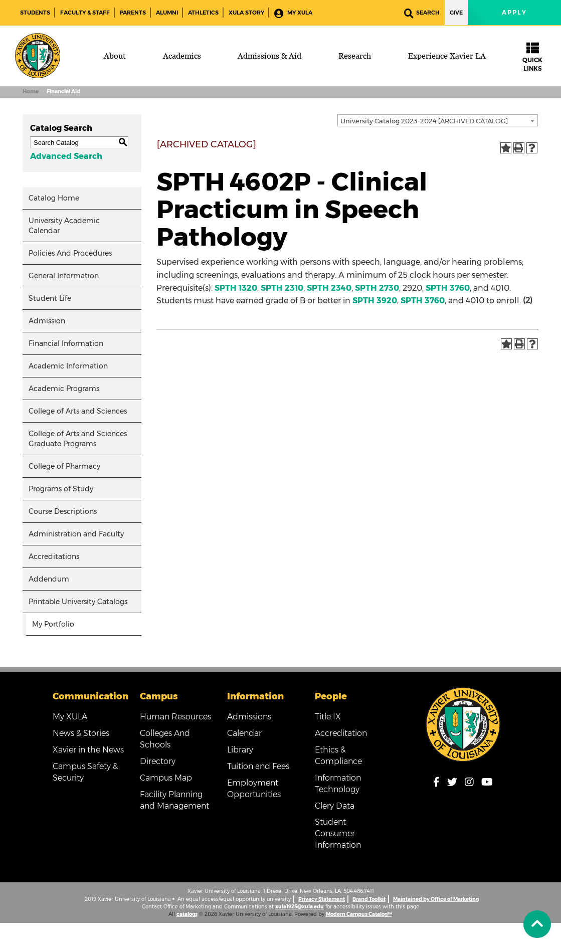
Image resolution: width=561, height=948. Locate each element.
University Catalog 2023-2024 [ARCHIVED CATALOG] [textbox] (424, 121)
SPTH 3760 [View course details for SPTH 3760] (448, 288)
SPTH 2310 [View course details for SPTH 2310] (282, 288)
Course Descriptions (63, 511)
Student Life (50, 298)
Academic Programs (64, 388)
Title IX (328, 716)
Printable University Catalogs (78, 601)
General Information (64, 275)
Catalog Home (54, 198)
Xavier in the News (88, 749)
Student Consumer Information (338, 833)
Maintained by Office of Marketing (436, 899)
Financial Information (66, 343)
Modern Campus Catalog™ (359, 914)
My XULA (293, 13)
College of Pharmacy (64, 466)
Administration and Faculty (76, 533)
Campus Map (166, 778)
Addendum (49, 579)
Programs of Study (61, 488)
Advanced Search (66, 156)
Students (35, 12)
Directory (157, 761)
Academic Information (68, 365)
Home (31, 91)
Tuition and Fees (258, 766)
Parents (133, 12)
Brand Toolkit (369, 899)
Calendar (244, 733)
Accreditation (341, 733)
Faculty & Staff (85, 12)
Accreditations (54, 556)
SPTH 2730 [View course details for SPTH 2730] (377, 288)
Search (422, 13)
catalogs (187, 914)
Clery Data (334, 806)
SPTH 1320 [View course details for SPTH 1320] (236, 288)
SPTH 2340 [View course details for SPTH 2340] (329, 288)
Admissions (249, 716)
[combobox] (437, 120)
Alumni (167, 12)
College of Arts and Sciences (78, 411)
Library (240, 749)
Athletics (203, 12)
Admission (47, 320)
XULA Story (246, 12)
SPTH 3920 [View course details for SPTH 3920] (374, 300)
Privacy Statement (321, 899)
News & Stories (81, 733)
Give (456, 12)
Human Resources (175, 716)
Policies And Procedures (70, 253)
